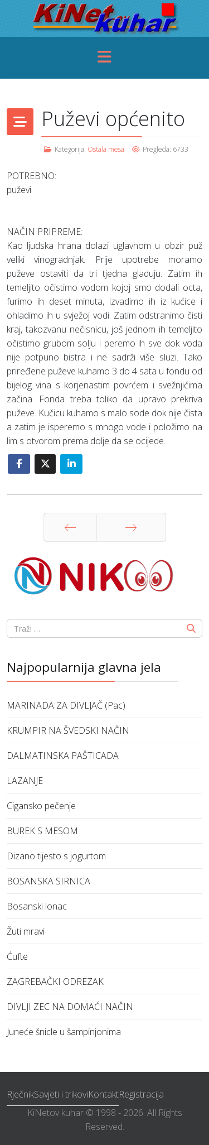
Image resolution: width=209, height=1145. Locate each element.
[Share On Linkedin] (71, 464)
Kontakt (103, 1094)
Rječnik (20, 1094)
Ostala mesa (106, 149)
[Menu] (105, 58)
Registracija (141, 1094)
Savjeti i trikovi (61, 1094)
